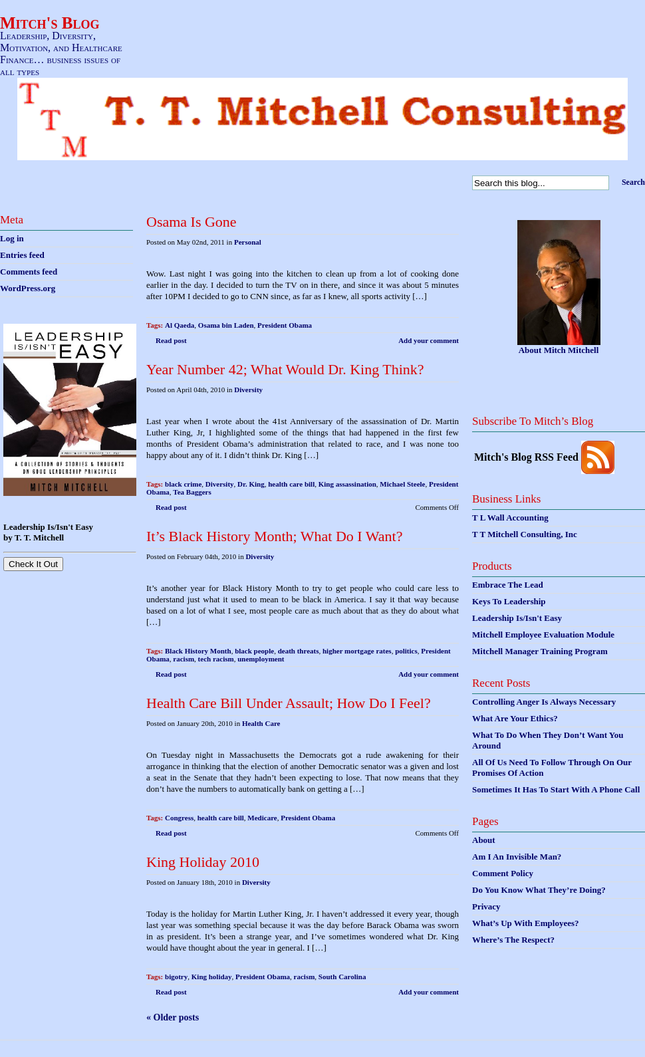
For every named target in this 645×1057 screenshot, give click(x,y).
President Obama (284, 325)
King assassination (347, 484)
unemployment (260, 659)
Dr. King (251, 484)
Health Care (261, 723)
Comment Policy (502, 873)
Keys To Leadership (509, 601)
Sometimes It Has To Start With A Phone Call (556, 789)
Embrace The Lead (507, 585)
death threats (298, 651)
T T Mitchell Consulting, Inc (524, 534)
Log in (12, 238)
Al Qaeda (179, 325)
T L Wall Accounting (510, 518)
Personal (247, 242)
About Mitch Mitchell (559, 350)
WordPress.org (27, 288)
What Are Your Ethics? (515, 718)
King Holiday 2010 (202, 862)
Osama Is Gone (191, 221)
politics (406, 651)
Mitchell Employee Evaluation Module (543, 635)
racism (183, 659)
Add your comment (428, 340)
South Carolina (342, 977)
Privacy (486, 906)
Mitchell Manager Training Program (540, 651)
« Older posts (172, 1017)
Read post (171, 340)
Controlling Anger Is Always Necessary (544, 702)
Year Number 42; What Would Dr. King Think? (285, 369)
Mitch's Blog (50, 23)
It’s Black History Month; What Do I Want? (274, 536)
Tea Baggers (192, 492)
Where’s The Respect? (513, 940)
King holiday (212, 977)
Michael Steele (402, 484)
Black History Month (198, 651)
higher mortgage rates (357, 651)
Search (633, 182)
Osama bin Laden (226, 325)
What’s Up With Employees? (525, 923)
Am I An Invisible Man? (516, 857)
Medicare (262, 818)
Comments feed (28, 272)
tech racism (216, 659)
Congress (179, 818)
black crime (183, 484)
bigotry (176, 977)
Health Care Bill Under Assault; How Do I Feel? (288, 703)
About (483, 840)
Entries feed (22, 255)
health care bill (291, 484)
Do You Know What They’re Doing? (539, 890)
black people (254, 651)
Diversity (248, 390)
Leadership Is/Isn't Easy (517, 618)
